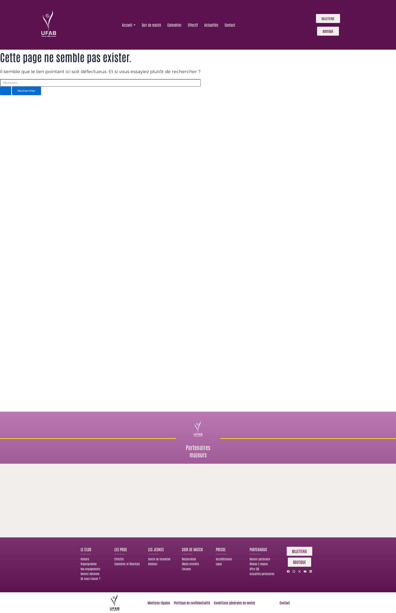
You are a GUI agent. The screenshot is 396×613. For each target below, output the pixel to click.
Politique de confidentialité (191, 602)
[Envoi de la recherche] (5, 91)
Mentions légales (156, 602)
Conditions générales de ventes (236, 602)
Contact (284, 602)
